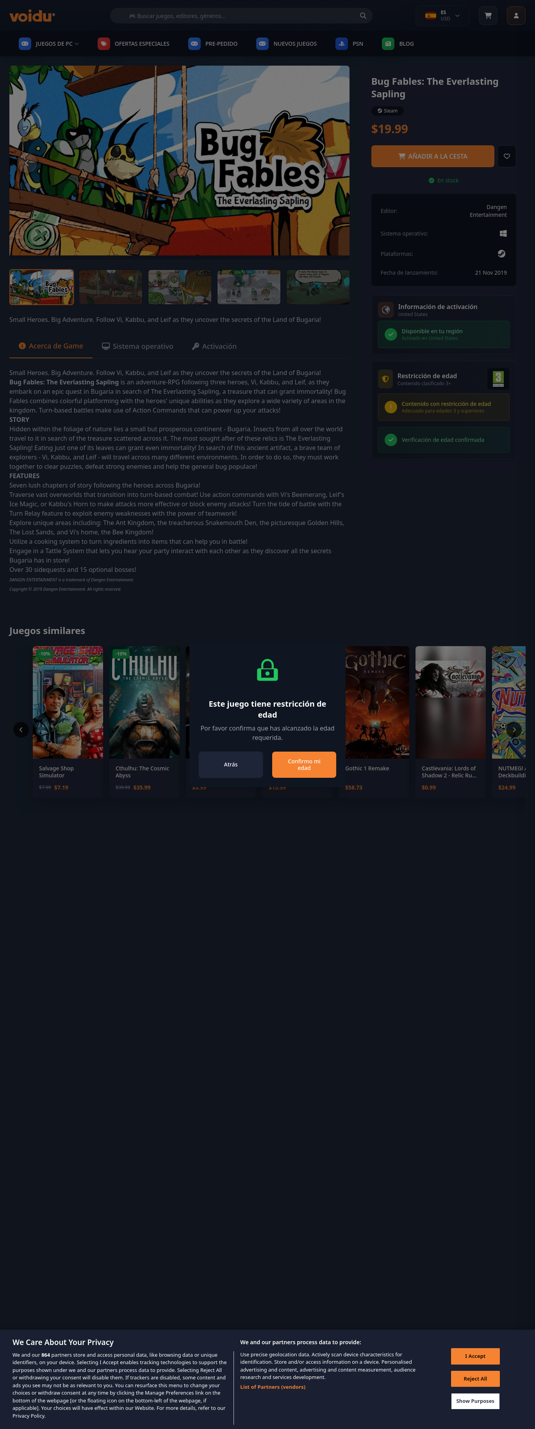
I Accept (475, 1366)
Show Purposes (476, 1411)
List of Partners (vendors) (272, 1397)
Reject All (475, 1389)
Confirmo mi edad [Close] (304, 764)
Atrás (231, 764)
